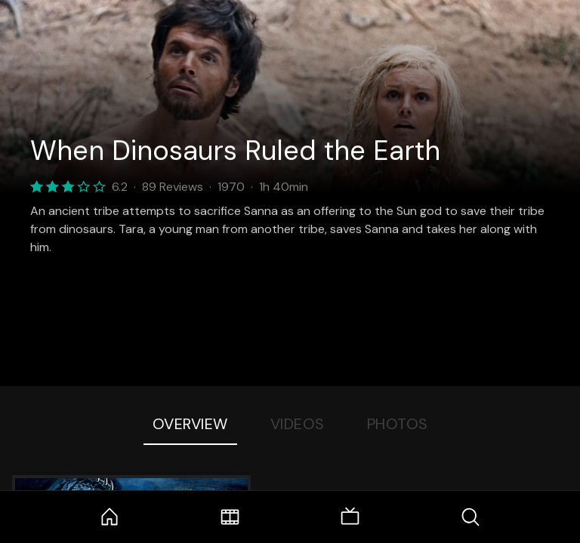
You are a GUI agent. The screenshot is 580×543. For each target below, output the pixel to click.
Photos (397, 424)
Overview (190, 424)
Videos (297, 424)
